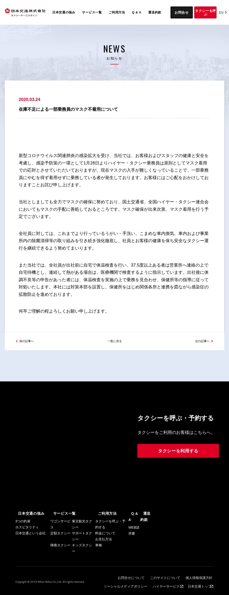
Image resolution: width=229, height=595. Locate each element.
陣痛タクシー (60, 546)
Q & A (136, 12)
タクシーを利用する (178, 452)
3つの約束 (23, 522)
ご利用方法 (117, 12)
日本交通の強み (63, 12)
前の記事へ (29, 342)
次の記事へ (200, 342)
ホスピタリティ (27, 528)
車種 (98, 546)
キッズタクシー (82, 549)
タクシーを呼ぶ (205, 12)
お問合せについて (140, 576)
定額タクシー (60, 534)
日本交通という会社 (30, 534)
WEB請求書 (133, 525)
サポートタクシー (82, 537)
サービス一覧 (92, 12)
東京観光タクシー (82, 525)
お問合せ (182, 12)
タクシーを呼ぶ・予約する (110, 525)
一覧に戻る (114, 342)
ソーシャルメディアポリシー (134, 581)
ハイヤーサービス (171, 581)
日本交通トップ (199, 581)
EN (223, 12)
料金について (105, 534)
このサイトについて (170, 576)
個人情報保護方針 (199, 576)
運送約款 (154, 12)
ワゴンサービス (60, 525)
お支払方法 (103, 540)
